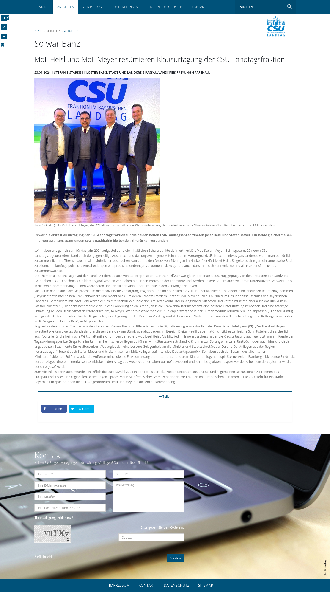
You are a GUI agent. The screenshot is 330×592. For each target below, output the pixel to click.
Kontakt (199, 7)
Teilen (165, 397)
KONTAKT (146, 585)
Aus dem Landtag (125, 7)
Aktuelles (65, 7)
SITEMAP (205, 585)
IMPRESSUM (119, 585)
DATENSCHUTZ (177, 585)
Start (43, 7)
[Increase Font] (4, 36)
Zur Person (92, 7)
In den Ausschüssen (165, 7)
